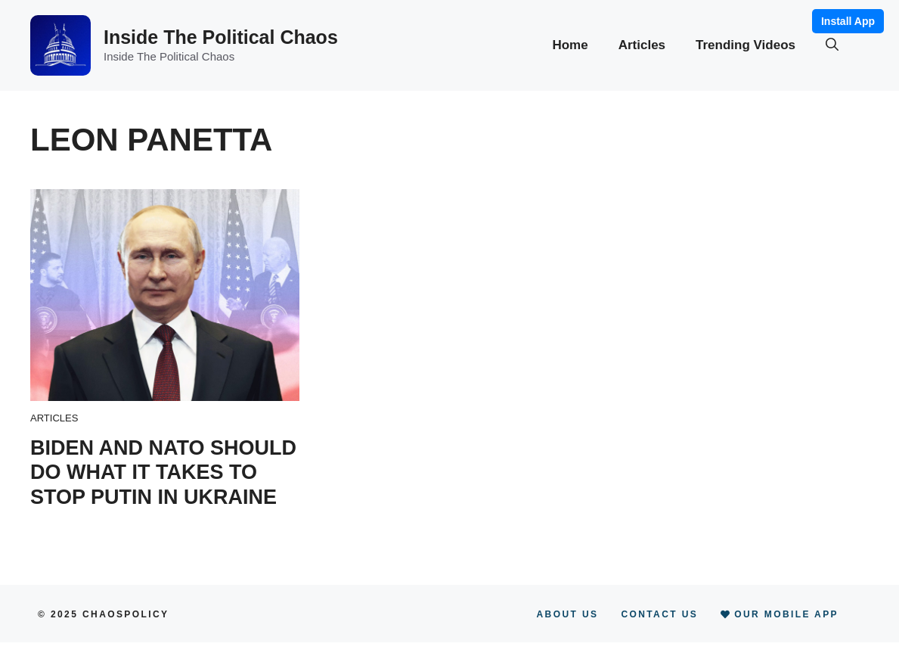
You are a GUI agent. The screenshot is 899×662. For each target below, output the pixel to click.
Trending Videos (745, 45)
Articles (641, 45)
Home (569, 45)
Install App (848, 21)
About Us (568, 614)
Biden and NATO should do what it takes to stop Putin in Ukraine (163, 472)
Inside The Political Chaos (221, 37)
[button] (832, 45)
